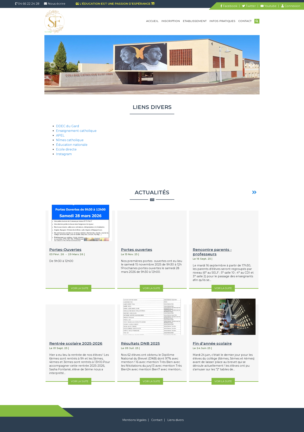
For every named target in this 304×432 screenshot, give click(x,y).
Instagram (64, 154)
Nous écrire (56, 3)
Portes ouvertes (136, 249)
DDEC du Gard (67, 126)
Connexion (290, 6)
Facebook (228, 6)
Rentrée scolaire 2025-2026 (75, 343)
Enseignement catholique (76, 131)
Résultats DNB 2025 (140, 343)
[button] (52, 64)
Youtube (268, 6)
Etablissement (194, 20)
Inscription (170, 20)
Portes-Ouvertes (65, 249)
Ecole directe (66, 149)
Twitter (249, 6)
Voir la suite (79, 288)
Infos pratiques (222, 20)
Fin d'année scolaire (212, 343)
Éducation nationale (71, 145)
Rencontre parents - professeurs (212, 251)
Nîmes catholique (70, 140)
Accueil (152, 20)
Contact (244, 20)
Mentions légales (134, 420)
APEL (60, 135)
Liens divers (175, 420)
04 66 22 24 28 (28, 3)
